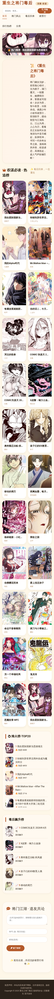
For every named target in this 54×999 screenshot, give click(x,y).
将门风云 (16, 16)
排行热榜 (7, 26)
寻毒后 (45, 10)
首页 (4, 16)
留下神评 (15, 948)
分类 (18, 26)
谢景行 (42, 16)
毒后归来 (30, 16)
